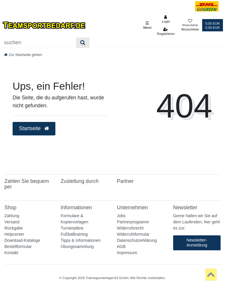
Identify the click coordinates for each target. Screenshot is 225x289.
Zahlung (11, 215)
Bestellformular (18, 246)
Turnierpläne (72, 228)
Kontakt (11, 252)
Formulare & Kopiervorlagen (74, 218)
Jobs (121, 215)
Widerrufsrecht (130, 228)
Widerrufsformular (133, 234)
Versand (11, 222)
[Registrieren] (166, 31)
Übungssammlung (77, 246)
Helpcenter (14, 234)
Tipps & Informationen (80, 240)
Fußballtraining (74, 234)
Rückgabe (13, 228)
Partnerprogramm (133, 222)
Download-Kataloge (22, 240)
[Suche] (82, 43)
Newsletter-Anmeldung (197, 243)
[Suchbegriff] (38, 43)
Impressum (127, 252)
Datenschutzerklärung (137, 240)
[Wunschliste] (190, 25)
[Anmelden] (166, 19)
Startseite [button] (34, 128)
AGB (121, 246)
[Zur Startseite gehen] (23, 55)
